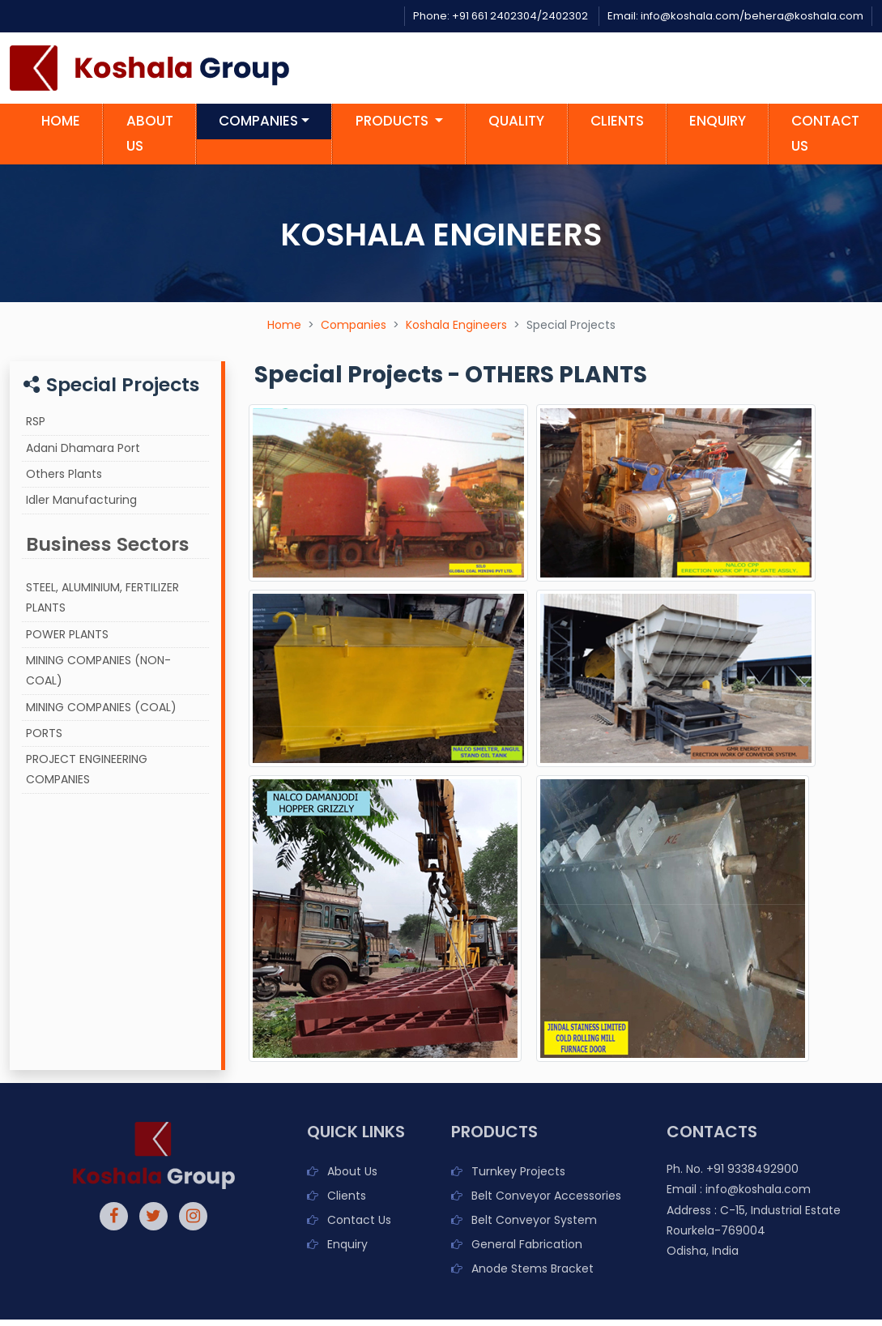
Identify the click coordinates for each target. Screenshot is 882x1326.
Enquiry (717, 120)
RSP (35, 421)
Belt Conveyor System (534, 1220)
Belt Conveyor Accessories (546, 1195)
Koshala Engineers (456, 325)
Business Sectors (108, 544)
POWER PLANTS (67, 634)
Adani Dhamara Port (83, 448)
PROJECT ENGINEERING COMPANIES (86, 769)
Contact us (825, 133)
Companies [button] (258, 120)
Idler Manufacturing (81, 500)
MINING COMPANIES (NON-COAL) (98, 670)
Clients (617, 120)
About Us (352, 1171)
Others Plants (64, 474)
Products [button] (394, 120)
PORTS (44, 733)
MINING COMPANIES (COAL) (101, 707)
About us (149, 133)
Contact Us (359, 1220)
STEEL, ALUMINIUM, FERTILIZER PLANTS (102, 597)
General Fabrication (526, 1244)
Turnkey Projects (518, 1171)
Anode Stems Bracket (532, 1268)
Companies (353, 325)
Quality (516, 120)
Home (60, 120)
